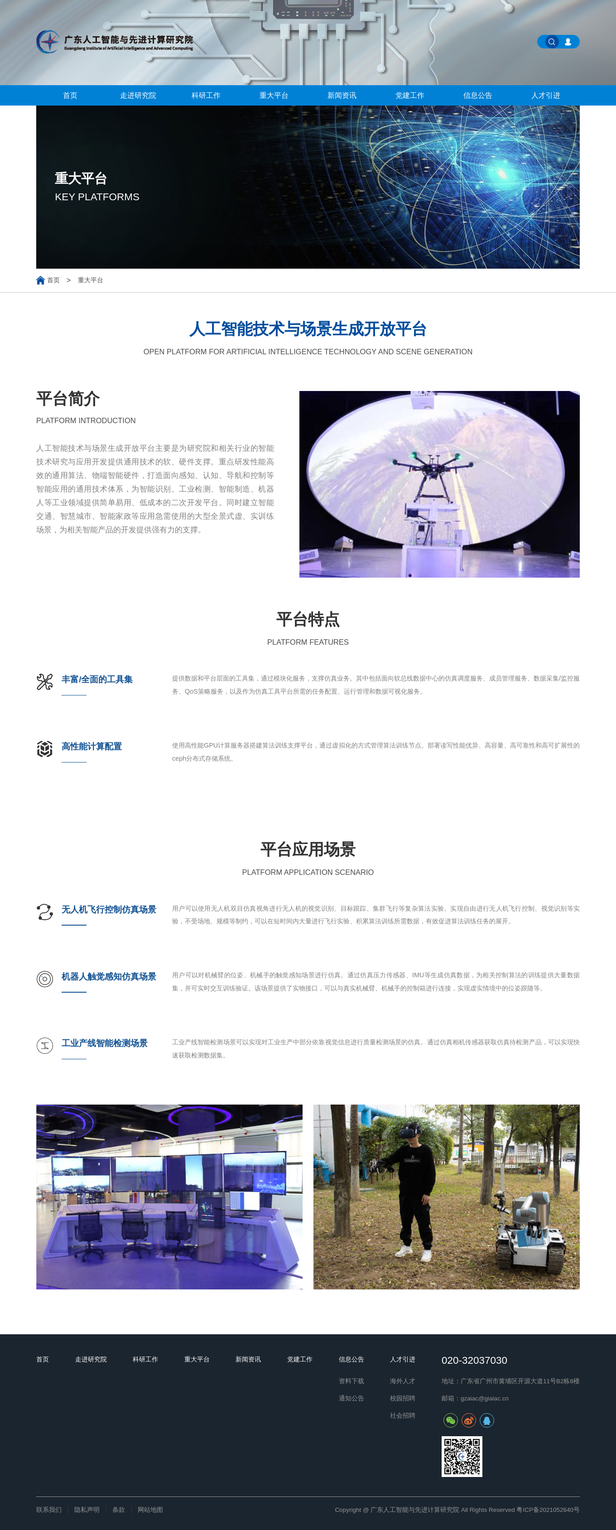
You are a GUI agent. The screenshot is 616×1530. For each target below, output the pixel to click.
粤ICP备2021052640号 (548, 1509)
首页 (70, 95)
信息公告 (477, 95)
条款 (118, 1509)
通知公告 (351, 1398)
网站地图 (150, 1509)
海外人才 (402, 1381)
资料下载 (351, 1381)
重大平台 (274, 95)
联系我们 (49, 1509)
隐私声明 (87, 1509)
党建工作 (409, 95)
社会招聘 (402, 1415)
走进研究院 (138, 95)
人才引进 (545, 95)
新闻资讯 (341, 95)
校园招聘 (402, 1398)
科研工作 (206, 95)
